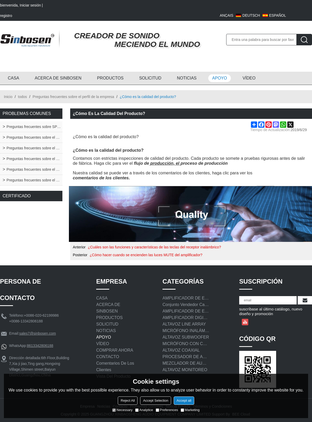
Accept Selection (155, 400)
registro (6, 16)
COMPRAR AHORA (114, 350)
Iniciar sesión (30, 5)
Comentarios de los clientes (115, 366)
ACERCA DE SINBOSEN (58, 78)
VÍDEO (249, 78)
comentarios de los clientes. (101, 178)
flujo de (141, 163)
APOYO (219, 78)
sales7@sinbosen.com (37, 333)
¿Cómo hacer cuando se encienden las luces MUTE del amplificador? (146, 255)
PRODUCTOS (110, 78)
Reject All (128, 400)
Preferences (167, 410)
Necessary (122, 410)
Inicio (8, 97)
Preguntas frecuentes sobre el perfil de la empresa (73, 97)
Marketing (190, 410)
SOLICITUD (150, 78)
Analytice (144, 410)
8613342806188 (40, 346)
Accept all (184, 400)
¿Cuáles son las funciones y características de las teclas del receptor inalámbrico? (154, 247)
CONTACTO (107, 356)
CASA (13, 78)
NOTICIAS (187, 78)
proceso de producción (204, 163)
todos (22, 97)
